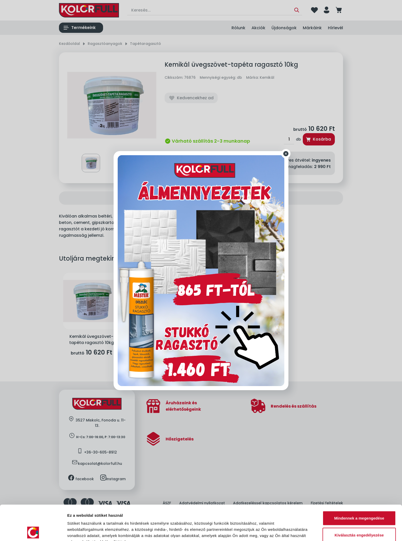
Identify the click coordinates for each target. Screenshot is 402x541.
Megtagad (359, 516)
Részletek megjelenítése (89, 531)
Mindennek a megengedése (359, 483)
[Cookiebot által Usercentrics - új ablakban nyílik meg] (33, 531)
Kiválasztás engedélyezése (359, 500)
